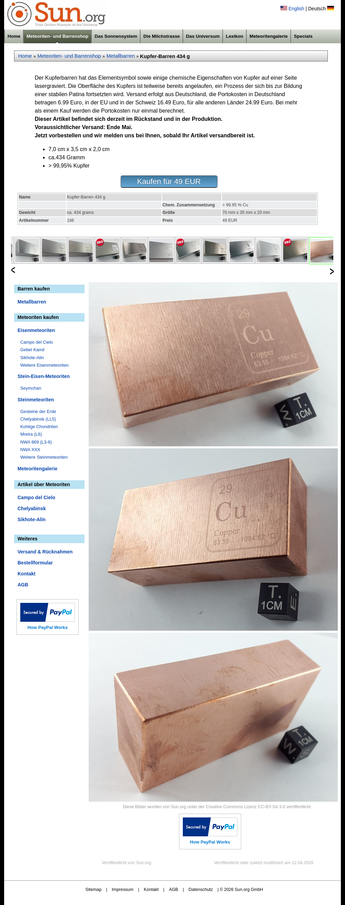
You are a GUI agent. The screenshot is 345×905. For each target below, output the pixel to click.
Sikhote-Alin (32, 357)
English (296, 8)
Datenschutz (201, 889)
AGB (23, 584)
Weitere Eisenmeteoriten (44, 365)
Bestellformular (35, 562)
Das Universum (203, 36)
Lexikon (234, 36)
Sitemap (94, 889)
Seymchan (30, 388)
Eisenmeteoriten (36, 330)
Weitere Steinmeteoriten (44, 457)
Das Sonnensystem (115, 36)
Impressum (122, 889)
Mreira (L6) (31, 434)
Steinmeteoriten (36, 399)
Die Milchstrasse (161, 36)
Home (14, 36)
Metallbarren (121, 56)
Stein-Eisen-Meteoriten (44, 376)
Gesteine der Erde (38, 411)
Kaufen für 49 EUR (169, 181)
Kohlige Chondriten (39, 426)
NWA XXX (30, 449)
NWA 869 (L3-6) (36, 442)
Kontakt (26, 573)
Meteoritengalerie (268, 36)
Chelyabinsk (32, 508)
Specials (303, 36)
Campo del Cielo (36, 342)
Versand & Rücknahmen (45, 551)
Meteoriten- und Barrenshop (57, 36)
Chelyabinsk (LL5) (38, 419)
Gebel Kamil (32, 349)
